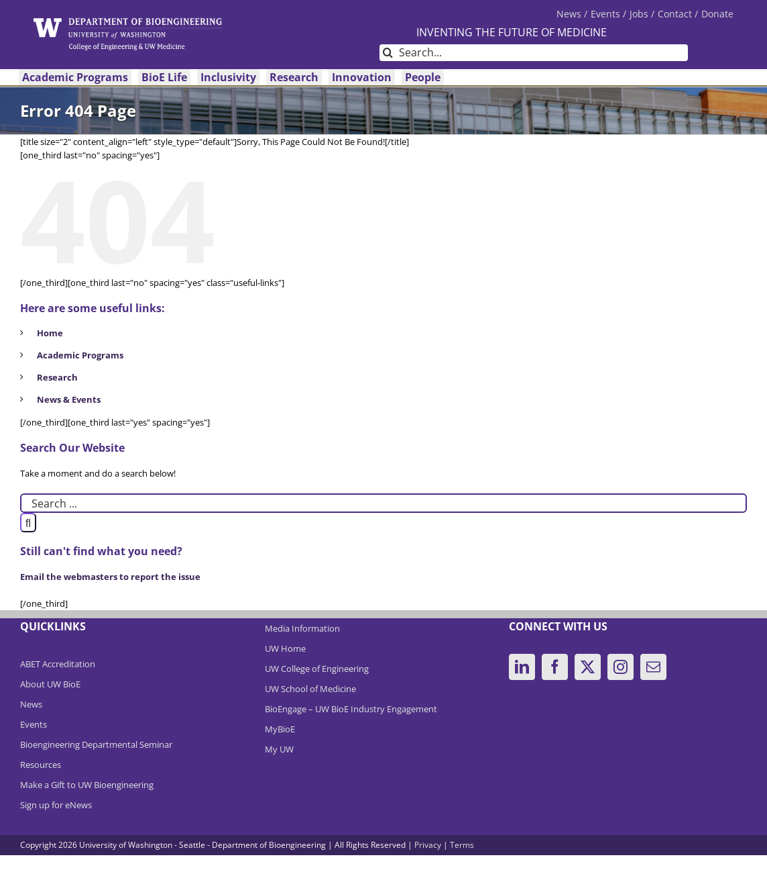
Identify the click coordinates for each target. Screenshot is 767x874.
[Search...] (533, 52)
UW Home (285, 648)
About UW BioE (50, 684)
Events (33, 724)
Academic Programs (80, 355)
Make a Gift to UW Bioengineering (87, 785)
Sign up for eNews (56, 805)
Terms (462, 845)
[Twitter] (588, 667)
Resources (40, 765)
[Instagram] (620, 667)
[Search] (388, 52)
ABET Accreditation (57, 664)
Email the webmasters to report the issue (110, 577)
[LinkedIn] (522, 667)
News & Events (69, 399)
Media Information (302, 628)
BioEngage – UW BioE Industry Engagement (351, 709)
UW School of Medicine (310, 689)
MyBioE (280, 729)
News (31, 704)
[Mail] (653, 667)
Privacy (427, 845)
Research (57, 377)
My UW (279, 749)
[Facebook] (555, 667)
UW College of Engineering (317, 669)
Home (50, 333)
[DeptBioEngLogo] (128, 22)
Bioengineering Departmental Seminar (96, 744)
